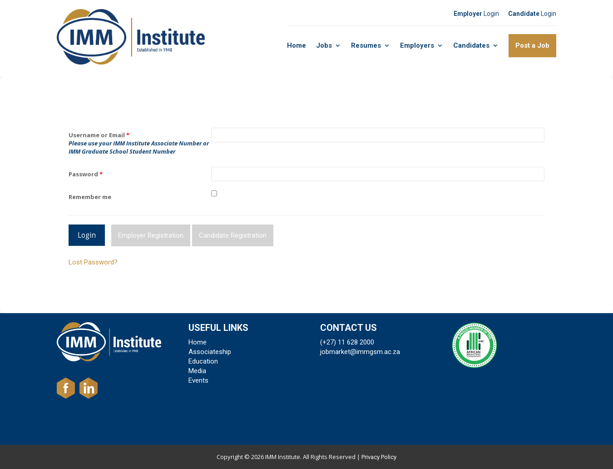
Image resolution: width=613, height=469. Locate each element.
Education (203, 361)
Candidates (471, 45)
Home (296, 45)
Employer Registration (150, 235)
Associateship (209, 352)
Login (476, 13)
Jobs (324, 45)
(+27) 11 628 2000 (347, 342)
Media (197, 371)
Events (198, 380)
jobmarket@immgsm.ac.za (360, 352)
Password (86, 174)
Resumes (366, 45)
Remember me (90, 197)
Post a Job (532, 45)
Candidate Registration (233, 235)
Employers (417, 45)
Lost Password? (93, 262)
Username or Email (99, 135)
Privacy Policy (378, 457)
